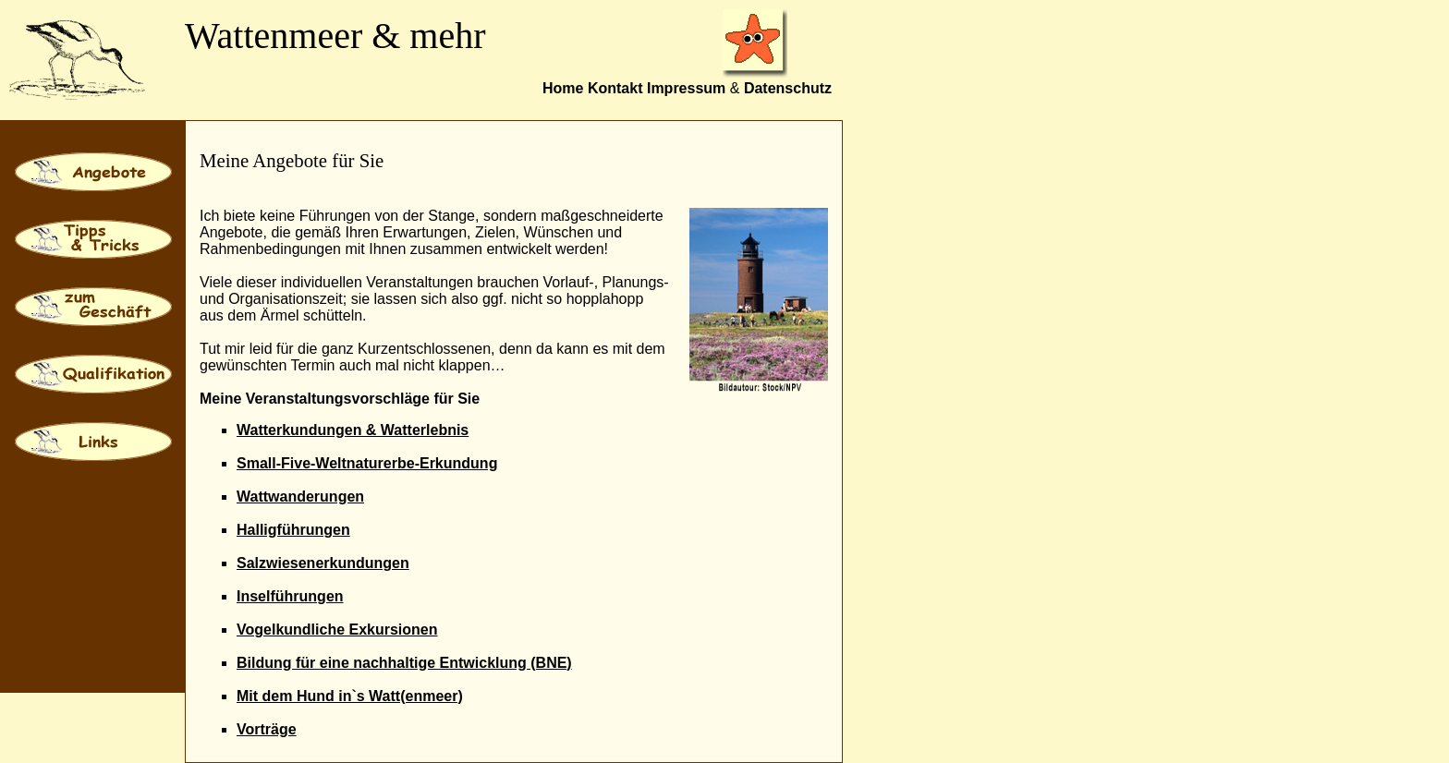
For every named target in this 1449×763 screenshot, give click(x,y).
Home (562, 88)
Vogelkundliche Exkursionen (337, 629)
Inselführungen (290, 596)
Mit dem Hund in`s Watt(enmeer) (350, 696)
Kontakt (615, 88)
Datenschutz (788, 88)
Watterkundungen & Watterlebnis (353, 430)
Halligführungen (293, 530)
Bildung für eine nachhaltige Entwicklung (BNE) (404, 663)
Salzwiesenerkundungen (323, 563)
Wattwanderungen (300, 496)
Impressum (686, 88)
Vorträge (267, 729)
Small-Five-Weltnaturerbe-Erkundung (367, 463)
